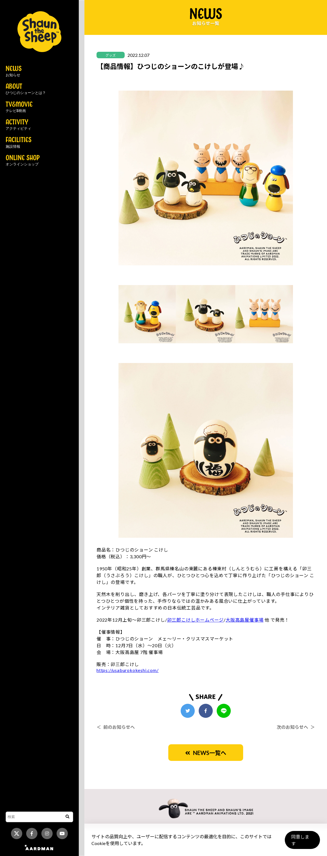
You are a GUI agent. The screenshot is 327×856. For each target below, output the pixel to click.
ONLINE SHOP (23, 160)
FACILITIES (19, 142)
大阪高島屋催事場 (244, 619)
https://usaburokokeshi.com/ (128, 670)
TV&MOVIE (19, 107)
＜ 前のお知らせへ (116, 727)
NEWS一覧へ (205, 752)
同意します (302, 842)
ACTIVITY (18, 125)
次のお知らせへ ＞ (296, 727)
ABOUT (26, 89)
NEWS (14, 71)
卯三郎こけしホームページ (195, 619)
